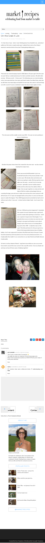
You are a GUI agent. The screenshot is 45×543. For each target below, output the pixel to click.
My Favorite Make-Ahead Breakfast (26, 500)
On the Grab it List (22, 493)
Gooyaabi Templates (37, 541)
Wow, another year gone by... (25, 478)
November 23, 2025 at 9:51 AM (18, 367)
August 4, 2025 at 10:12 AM (22, 352)
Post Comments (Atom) (14, 416)
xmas (20, 33)
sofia (9, 367)
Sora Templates (19, 541)
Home (2, 33)
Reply (9, 362)
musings (7, 33)
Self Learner (11, 352)
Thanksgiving (14, 33)
